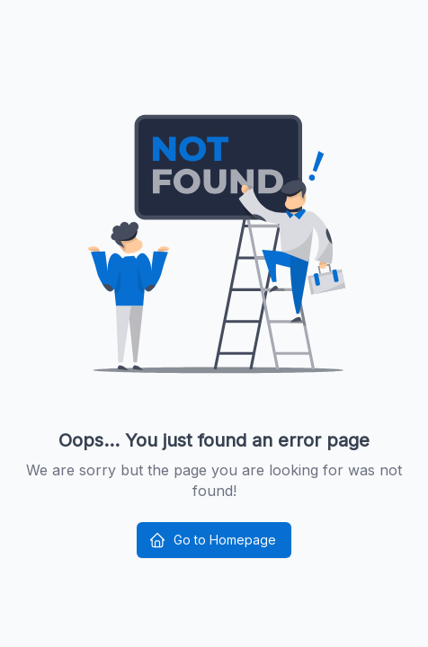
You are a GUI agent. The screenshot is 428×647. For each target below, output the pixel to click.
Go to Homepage (212, 540)
